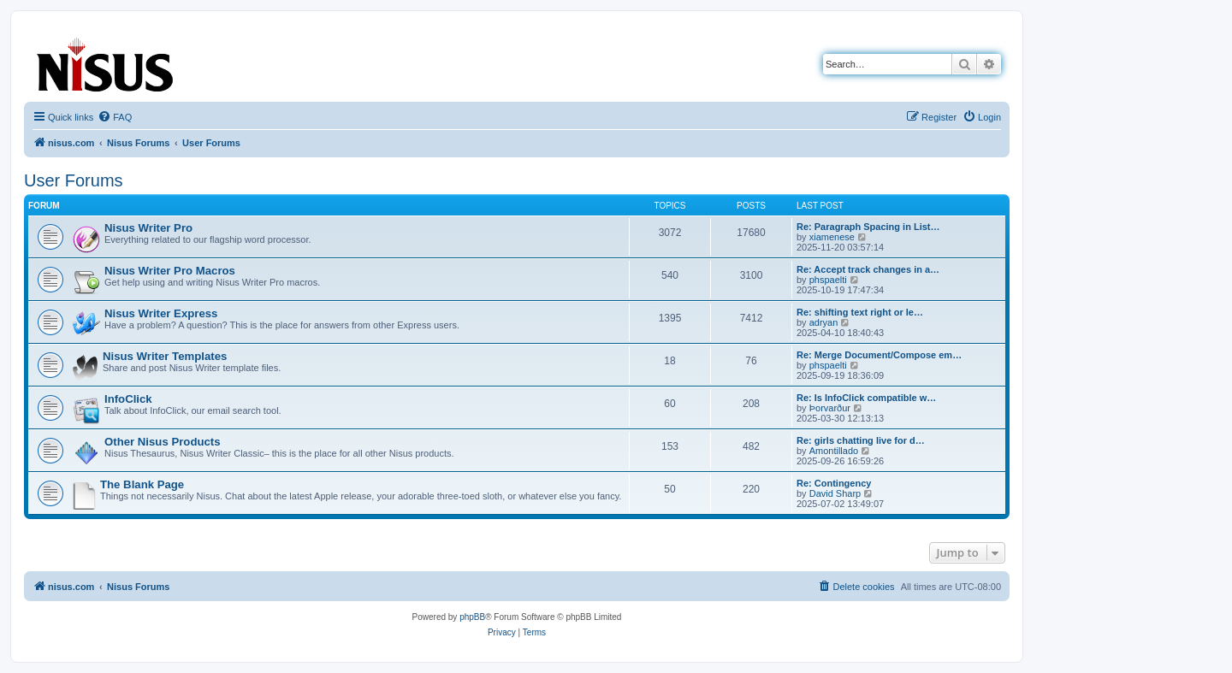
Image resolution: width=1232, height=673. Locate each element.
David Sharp (835, 493)
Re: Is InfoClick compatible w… (866, 398)
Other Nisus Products (162, 441)
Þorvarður (829, 408)
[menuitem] (115, 117)
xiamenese (832, 237)
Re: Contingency (834, 483)
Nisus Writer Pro (148, 227)
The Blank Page (142, 484)
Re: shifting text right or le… (860, 312)
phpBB (472, 617)
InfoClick (128, 399)
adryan (823, 322)
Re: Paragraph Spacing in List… (868, 226)
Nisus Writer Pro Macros (169, 270)
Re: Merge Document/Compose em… (879, 355)
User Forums (73, 180)
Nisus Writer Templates (165, 356)
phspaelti (828, 280)
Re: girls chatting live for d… (861, 440)
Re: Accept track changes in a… (868, 269)
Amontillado (833, 451)
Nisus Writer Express (160, 313)
